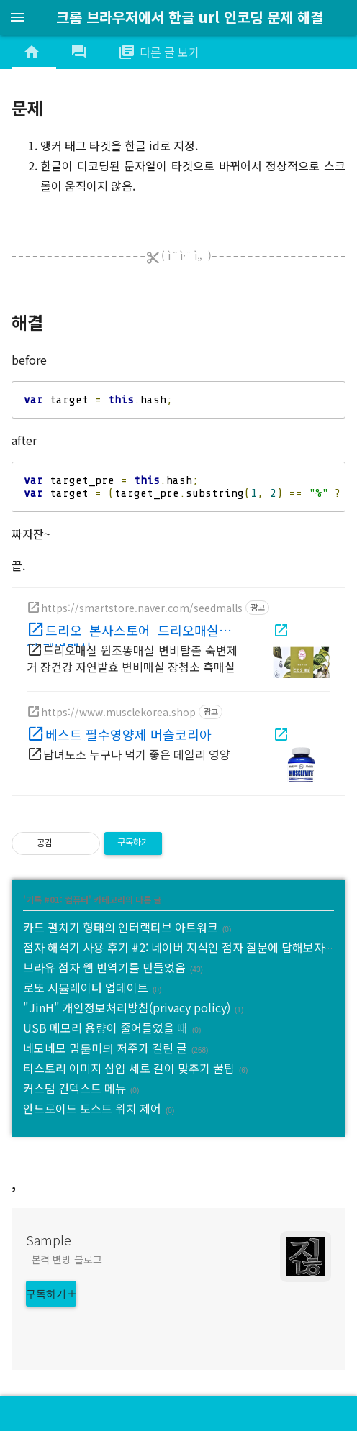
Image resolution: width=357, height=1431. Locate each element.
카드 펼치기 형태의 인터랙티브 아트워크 (120, 927)
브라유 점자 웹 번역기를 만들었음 (104, 967)
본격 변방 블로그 (67, 1259)
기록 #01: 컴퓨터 (57, 899)
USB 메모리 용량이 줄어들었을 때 (105, 1027)
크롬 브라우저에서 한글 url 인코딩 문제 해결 (189, 16)
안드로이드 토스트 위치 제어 (92, 1108)
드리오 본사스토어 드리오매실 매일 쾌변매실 (132, 633)
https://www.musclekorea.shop (118, 712)
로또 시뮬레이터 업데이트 (85, 987)
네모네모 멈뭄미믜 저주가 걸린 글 (105, 1047)
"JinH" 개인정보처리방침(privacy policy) (126, 1007)
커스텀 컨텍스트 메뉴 (74, 1088)
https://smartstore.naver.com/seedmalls (142, 607)
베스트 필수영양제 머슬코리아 (128, 734)
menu (17, 17)
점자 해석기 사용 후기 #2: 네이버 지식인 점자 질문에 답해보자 (174, 947)
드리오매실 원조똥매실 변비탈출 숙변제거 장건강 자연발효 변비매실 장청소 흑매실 (132, 658)
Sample (48, 1239)
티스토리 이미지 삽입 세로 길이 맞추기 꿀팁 (129, 1067)
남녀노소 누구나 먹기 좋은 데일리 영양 (136, 754)
